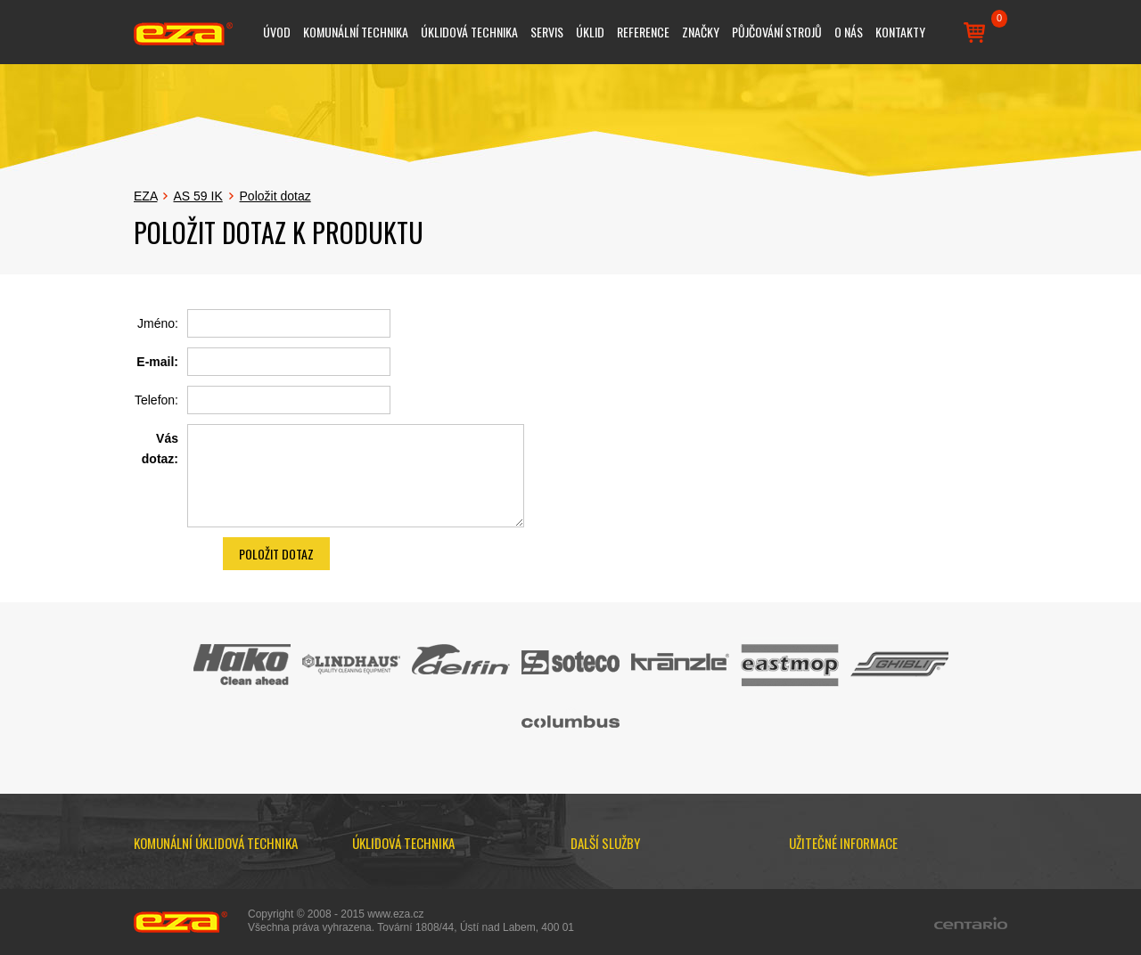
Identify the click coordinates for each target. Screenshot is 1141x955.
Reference (643, 31)
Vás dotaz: (160, 448)
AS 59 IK (197, 196)
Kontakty (900, 31)
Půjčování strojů (777, 31)
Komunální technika (355, 31)
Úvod (277, 31)
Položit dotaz (275, 196)
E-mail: (157, 362)
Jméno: (157, 323)
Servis (546, 31)
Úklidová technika (469, 31)
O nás (848, 31)
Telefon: (156, 400)
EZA (145, 196)
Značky (700, 31)
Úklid (590, 31)
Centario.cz (970, 923)
